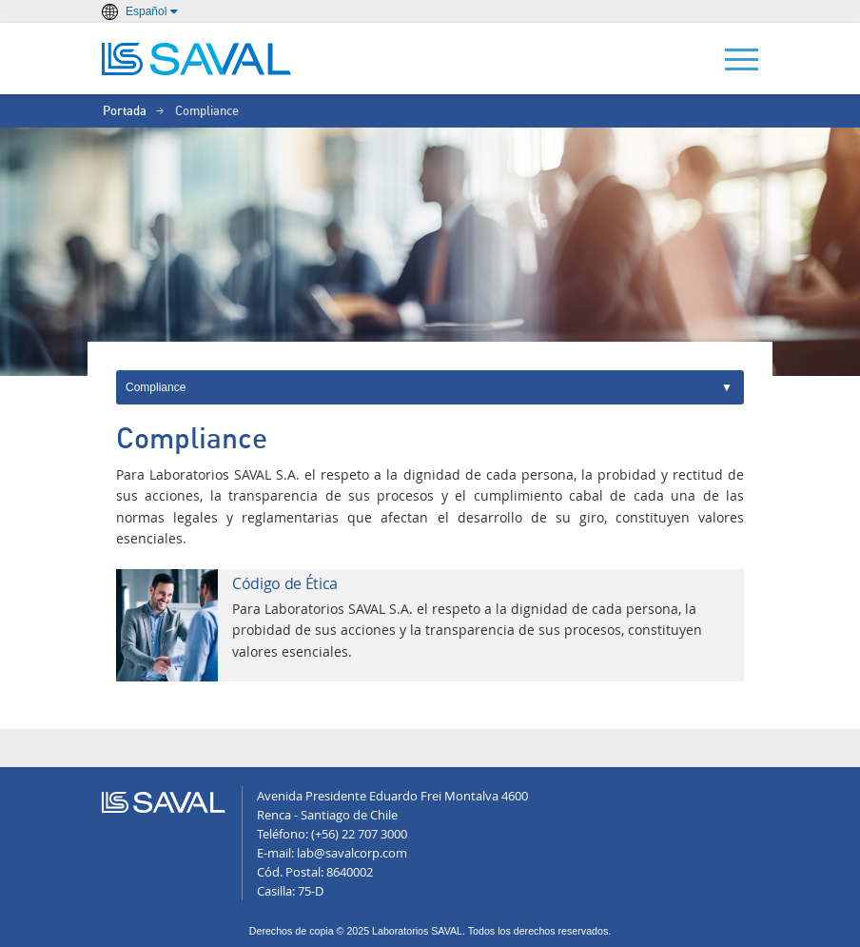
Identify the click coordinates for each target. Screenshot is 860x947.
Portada (125, 112)
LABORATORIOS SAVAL (197, 59)
